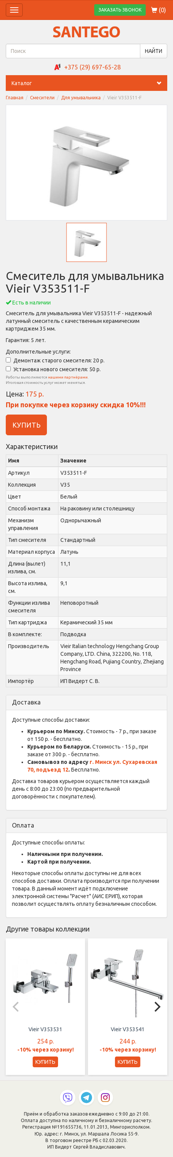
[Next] (156, 1006)
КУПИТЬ (26, 425)
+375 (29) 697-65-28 (92, 67)
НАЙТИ (153, 51)
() (158, 10)
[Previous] (16, 1006)
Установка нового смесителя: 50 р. (53, 369)
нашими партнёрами (68, 377)
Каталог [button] (89, 83)
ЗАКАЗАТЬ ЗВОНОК (119, 9)
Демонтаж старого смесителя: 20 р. (55, 360)
